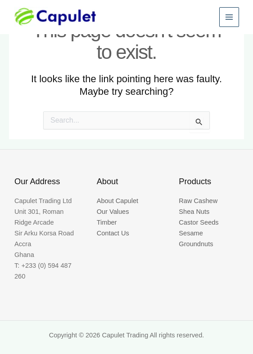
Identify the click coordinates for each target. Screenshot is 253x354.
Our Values (113, 211)
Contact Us (113, 233)
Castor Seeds (198, 222)
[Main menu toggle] (229, 18)
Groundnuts (196, 244)
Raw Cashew (198, 200)
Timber (107, 222)
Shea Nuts (194, 211)
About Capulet (117, 200)
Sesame (191, 233)
